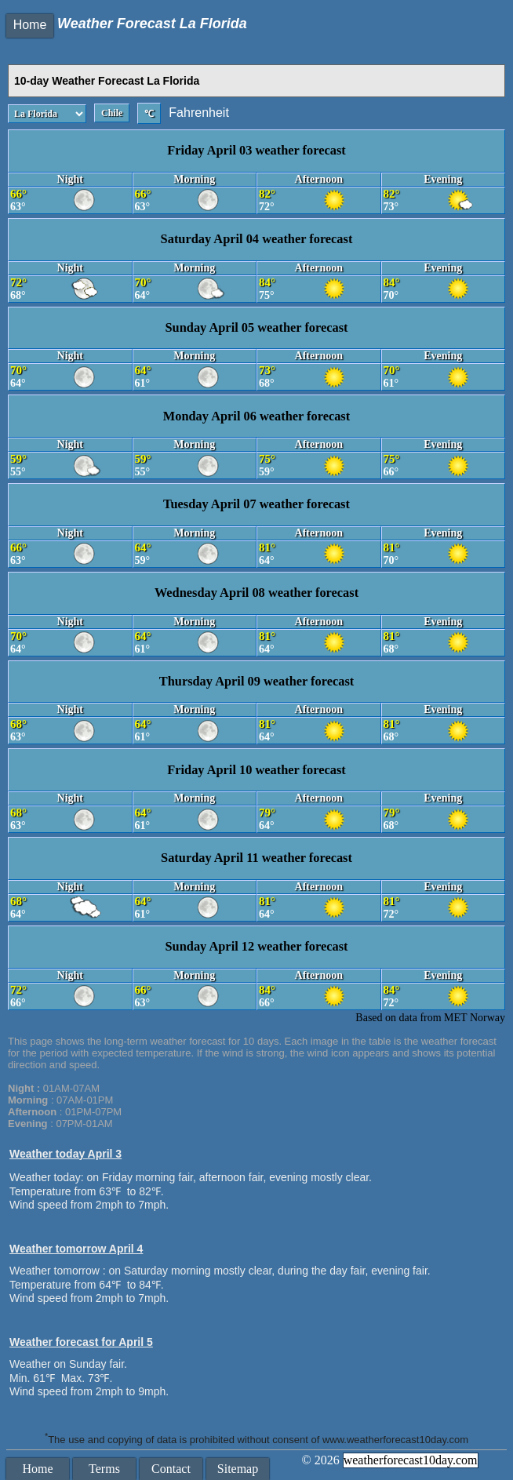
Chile (111, 112)
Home (30, 24)
